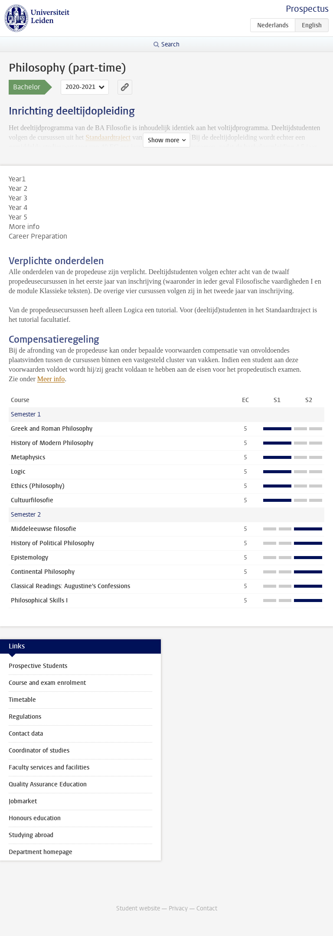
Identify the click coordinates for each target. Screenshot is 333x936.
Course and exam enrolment (47, 683)
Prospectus (307, 9)
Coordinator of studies (39, 750)
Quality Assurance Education (48, 784)
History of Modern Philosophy (52, 443)
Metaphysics (28, 457)
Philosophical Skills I (39, 600)
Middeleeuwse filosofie (43, 529)
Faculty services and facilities (49, 767)
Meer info (51, 379)
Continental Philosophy (43, 572)
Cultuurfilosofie (32, 500)
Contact (206, 908)
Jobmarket (23, 801)
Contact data (26, 734)
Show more (164, 140)
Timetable (22, 700)
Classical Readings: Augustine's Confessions (70, 586)
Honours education (35, 818)
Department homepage (40, 852)
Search (170, 44)
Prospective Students (38, 666)
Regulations (25, 717)
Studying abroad (31, 835)
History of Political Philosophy (52, 543)
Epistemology (29, 557)
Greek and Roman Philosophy (51, 429)
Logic (18, 472)
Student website (138, 908)
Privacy (178, 908)
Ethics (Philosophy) (38, 486)
